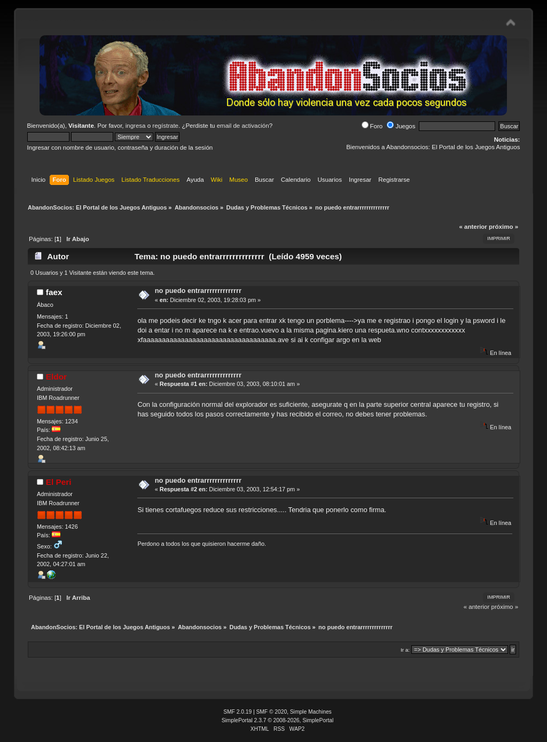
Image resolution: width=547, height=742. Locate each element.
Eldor (56, 376)
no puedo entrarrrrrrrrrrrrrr (198, 291)
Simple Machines (311, 712)
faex (54, 292)
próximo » (503, 226)
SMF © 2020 (271, 712)
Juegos (401, 126)
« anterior (473, 226)
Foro (372, 126)
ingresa (136, 125)
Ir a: (405, 650)
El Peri (59, 481)
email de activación (243, 125)
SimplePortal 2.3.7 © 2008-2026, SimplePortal (278, 720)
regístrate (165, 125)
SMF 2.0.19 (237, 712)
